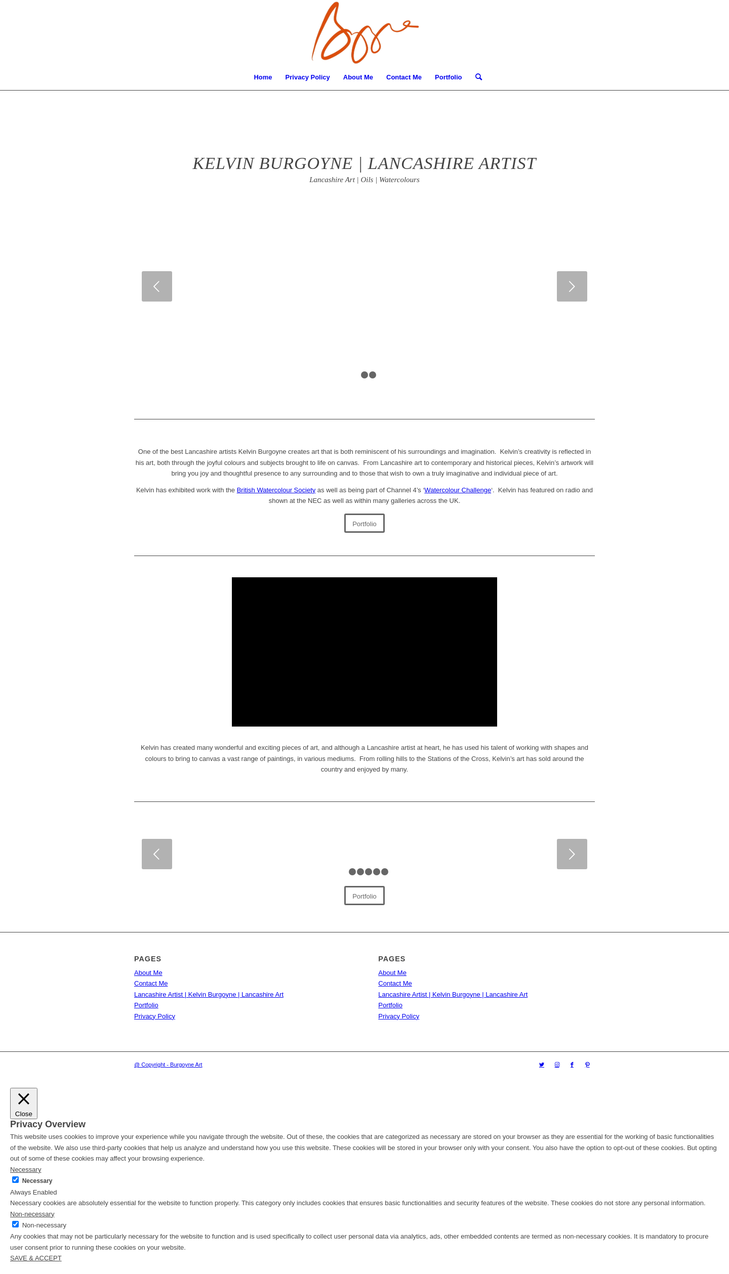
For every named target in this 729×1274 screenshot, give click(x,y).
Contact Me (404, 77)
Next (572, 286)
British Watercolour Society (276, 490)
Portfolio (448, 77)
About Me (358, 77)
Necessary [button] (25, 1169)
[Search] (475, 77)
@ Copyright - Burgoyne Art (168, 1064)
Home (263, 77)
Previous (157, 286)
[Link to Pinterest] (587, 1064)
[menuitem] (475, 77)
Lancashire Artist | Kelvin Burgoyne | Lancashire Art (209, 994)
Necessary (37, 1180)
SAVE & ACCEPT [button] (36, 1258)
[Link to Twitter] (541, 1064)
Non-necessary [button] (32, 1214)
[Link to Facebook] (572, 1064)
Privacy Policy (308, 77)
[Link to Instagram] (556, 1064)
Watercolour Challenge (457, 490)
